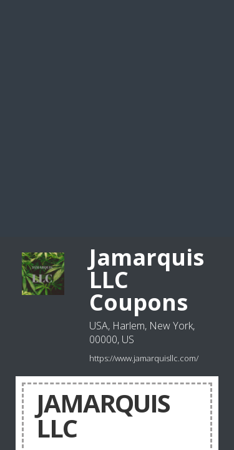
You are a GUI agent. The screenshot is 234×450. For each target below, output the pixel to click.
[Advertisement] (117, 117)
